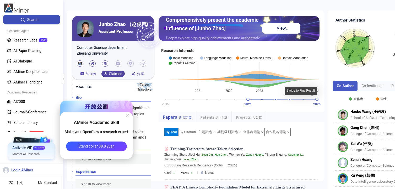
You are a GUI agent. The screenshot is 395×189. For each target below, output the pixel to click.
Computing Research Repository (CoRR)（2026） (201, 165)
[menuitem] (31, 19)
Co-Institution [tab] (372, 86)
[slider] (248, 99)
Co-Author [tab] (345, 86)
